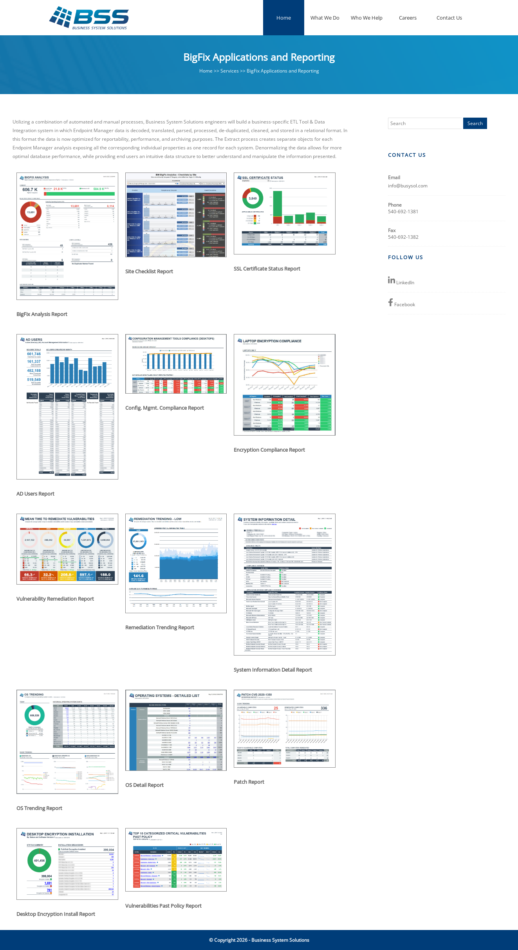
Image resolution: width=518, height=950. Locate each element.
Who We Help (367, 17)
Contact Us (449, 17)
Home (283, 17)
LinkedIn (401, 282)
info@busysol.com (408, 185)
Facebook (401, 304)
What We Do (324, 17)
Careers (408, 17)
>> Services (226, 70)
